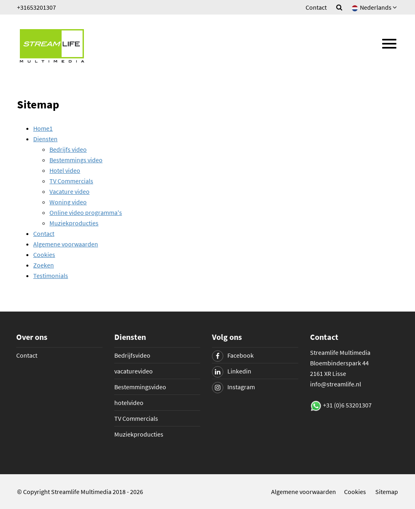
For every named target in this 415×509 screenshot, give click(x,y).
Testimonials (50, 275)
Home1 (43, 128)
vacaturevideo (133, 371)
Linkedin (231, 371)
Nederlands (375, 7)
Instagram (233, 387)
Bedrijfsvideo (132, 355)
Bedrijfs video (68, 149)
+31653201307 (36, 7)
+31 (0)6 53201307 (347, 405)
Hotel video (64, 170)
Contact (316, 7)
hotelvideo (128, 403)
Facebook (233, 355)
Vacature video (69, 191)
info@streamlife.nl (335, 384)
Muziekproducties (73, 223)
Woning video (68, 202)
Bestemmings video (76, 160)
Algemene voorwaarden (65, 244)
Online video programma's (85, 212)
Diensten (45, 139)
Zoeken (43, 265)
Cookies (44, 254)
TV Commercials (71, 181)
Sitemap (386, 492)
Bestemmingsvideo (140, 387)
